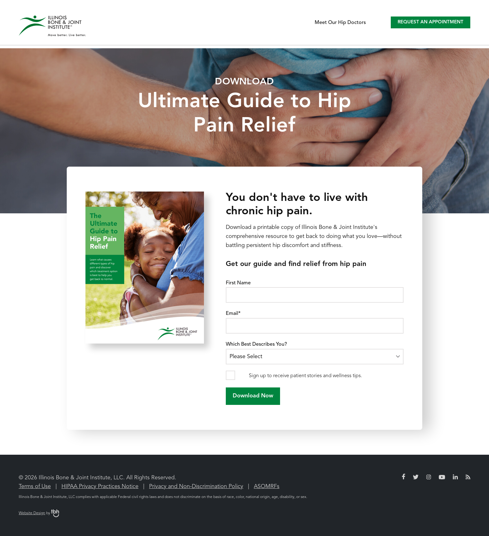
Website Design (32, 513)
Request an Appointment (430, 22)
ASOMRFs (266, 486)
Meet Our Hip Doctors (340, 22)
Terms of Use (35, 486)
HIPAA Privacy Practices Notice (99, 486)
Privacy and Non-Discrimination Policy (196, 486)
